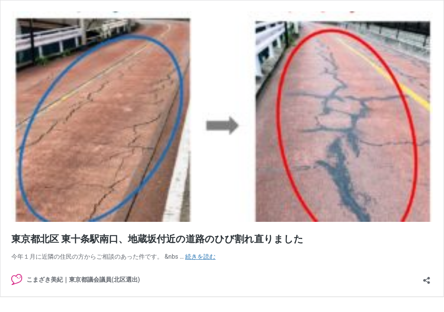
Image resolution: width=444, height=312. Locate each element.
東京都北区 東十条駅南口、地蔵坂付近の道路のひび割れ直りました (157, 239)
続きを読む (200, 256)
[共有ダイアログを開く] (427, 277)
